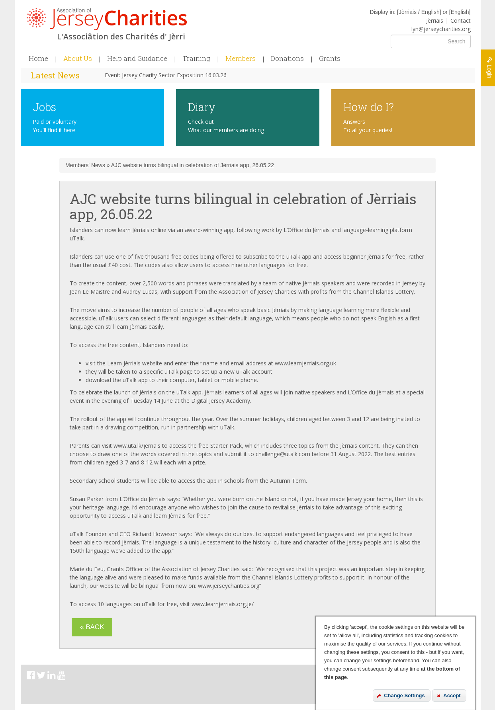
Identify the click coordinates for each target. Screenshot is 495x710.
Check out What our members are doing (226, 126)
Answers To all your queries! (367, 126)
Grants (329, 58)
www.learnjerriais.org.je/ (223, 604)
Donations (287, 58)
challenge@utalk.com (283, 454)
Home (38, 58)
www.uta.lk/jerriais (136, 445)
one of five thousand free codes (157, 256)
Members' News (85, 165)
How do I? (368, 106)
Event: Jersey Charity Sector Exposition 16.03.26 (166, 75)
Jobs (44, 106)
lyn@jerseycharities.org (441, 29)
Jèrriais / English (419, 12)
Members (240, 58)
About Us (77, 58)
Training (196, 58)
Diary (201, 106)
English (460, 12)
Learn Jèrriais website (134, 363)
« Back (92, 627)
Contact (460, 20)
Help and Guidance (137, 58)
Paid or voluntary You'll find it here (54, 126)
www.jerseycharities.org (228, 585)
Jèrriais (434, 20)
